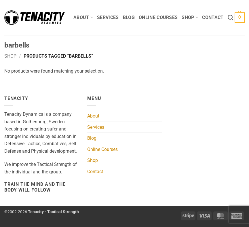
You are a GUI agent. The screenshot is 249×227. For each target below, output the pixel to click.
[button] (240, 17)
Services (108, 17)
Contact (212, 17)
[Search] (230, 17)
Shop (190, 17)
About (83, 17)
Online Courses (158, 17)
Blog (129, 17)
